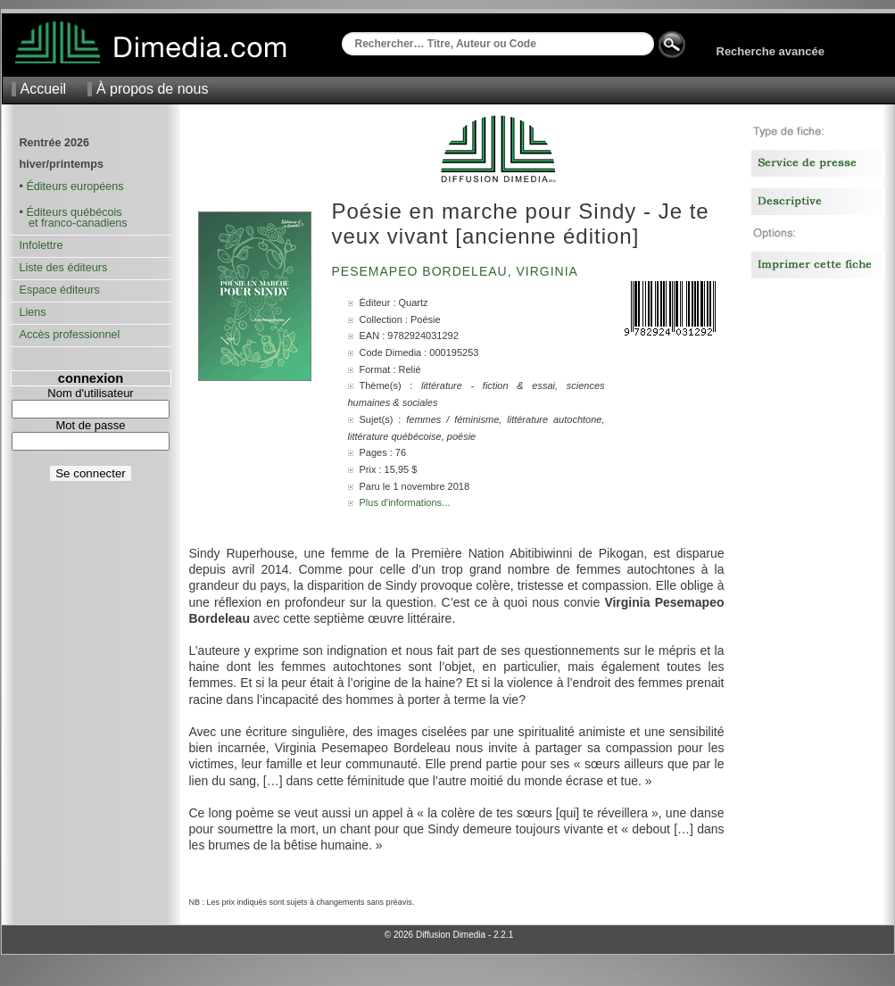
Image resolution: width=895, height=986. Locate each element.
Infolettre (41, 245)
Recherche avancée (771, 51)
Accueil (44, 88)
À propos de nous (152, 88)
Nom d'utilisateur (90, 393)
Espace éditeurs (60, 290)
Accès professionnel (70, 334)
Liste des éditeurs (64, 267)
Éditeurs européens (74, 186)
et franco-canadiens (74, 223)
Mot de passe (90, 425)
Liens (33, 312)
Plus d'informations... (405, 502)
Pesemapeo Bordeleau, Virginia (457, 271)
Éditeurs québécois (73, 212)
